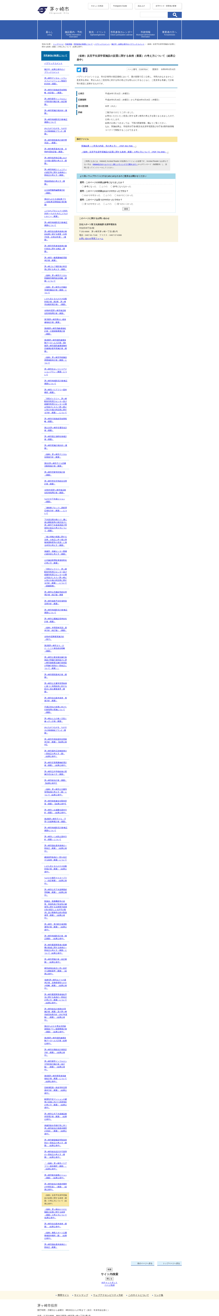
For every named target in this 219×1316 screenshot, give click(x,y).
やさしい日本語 (97, 6)
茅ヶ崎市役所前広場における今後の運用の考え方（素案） (55, 160)
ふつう (105, 186)
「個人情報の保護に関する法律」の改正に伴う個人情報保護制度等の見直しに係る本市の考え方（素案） (55, 541)
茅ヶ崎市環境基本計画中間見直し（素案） (55, 141)
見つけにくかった (125, 204)
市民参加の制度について (83, 44)
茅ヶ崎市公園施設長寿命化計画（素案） (55, 620)
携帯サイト (63, 1273)
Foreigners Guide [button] (120, 6)
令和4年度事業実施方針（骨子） (54, 637)
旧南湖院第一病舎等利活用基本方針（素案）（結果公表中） (55, 1090)
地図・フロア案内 (48, 1305)
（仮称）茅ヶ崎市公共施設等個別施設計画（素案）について (55, 290)
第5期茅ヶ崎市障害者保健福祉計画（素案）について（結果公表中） (55, 1079)
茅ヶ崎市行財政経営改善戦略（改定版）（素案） (55, 91)
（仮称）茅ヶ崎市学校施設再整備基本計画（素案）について (55, 360)
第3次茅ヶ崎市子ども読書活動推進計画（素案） (55, 464)
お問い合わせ (71, 1305)
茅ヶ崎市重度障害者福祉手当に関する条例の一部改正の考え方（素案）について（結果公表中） (55, 998)
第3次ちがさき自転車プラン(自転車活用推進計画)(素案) (55, 202)
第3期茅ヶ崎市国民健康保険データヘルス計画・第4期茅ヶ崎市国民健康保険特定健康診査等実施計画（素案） (55, 345)
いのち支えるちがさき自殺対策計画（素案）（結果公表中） (55, 869)
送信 (126, 209)
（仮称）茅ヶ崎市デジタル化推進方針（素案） (55, 455)
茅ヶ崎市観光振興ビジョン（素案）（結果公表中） (55, 1176)
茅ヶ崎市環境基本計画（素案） (55, 675)
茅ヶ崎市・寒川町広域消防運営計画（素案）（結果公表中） (55, 927)
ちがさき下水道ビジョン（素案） (54, 500)
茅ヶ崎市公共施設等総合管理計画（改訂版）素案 (55, 593)
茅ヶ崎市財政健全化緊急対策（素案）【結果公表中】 (55, 802)
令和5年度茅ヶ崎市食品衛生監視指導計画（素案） (55, 491)
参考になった (90, 186)
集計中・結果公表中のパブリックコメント (127, 44)
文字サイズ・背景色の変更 (166, 6)
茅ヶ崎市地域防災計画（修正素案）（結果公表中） (55, 937)
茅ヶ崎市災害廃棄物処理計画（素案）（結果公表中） (55, 763)
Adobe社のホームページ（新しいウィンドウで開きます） (115, 164)
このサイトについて (138, 1273)
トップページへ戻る (171, 1263)
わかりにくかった (125, 195)
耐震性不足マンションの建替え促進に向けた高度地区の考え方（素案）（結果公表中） (55, 1103)
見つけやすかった (92, 204)
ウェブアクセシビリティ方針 (108, 1273)
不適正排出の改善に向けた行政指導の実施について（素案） (55, 710)
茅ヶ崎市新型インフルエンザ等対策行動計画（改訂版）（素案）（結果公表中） (55, 1065)
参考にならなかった (122, 186)
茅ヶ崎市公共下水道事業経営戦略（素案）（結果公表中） (55, 892)
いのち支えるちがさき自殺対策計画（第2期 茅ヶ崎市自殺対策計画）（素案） (55, 301)
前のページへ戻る (144, 1263)
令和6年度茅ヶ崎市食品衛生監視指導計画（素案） (55, 311)
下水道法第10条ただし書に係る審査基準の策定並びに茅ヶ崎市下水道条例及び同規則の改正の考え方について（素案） (55, 525)
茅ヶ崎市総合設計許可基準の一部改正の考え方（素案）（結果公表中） (55, 1154)
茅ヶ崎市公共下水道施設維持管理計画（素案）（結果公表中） (55, 1116)
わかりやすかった (92, 195)
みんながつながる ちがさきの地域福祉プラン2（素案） (55, 730)
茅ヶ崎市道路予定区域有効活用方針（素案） (55, 602)
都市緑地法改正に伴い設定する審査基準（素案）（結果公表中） (55, 971)
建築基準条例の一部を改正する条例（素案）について (55, 858)
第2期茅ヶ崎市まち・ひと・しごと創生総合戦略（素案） (54, 648)
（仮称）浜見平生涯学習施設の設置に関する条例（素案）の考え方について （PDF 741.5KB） (125, 152)
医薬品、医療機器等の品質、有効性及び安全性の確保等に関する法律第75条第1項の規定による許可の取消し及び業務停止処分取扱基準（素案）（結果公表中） (55, 909)
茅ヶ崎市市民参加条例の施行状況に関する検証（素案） (55, 249)
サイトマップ (81, 1273)
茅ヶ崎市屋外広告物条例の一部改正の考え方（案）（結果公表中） (55, 754)
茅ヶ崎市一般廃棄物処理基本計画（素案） (55, 259)
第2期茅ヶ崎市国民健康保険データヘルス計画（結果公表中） (55, 1041)
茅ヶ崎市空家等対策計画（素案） (54, 473)
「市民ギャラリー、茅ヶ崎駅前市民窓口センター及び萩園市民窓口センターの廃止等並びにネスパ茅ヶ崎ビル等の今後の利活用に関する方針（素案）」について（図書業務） (55, 577)
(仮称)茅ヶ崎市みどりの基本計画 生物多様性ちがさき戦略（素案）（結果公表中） (55, 984)
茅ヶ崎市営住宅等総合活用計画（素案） (55, 482)
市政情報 (68, 44)
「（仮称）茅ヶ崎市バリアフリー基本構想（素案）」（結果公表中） (55, 1166)
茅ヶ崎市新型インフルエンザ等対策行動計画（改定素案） (55, 101)
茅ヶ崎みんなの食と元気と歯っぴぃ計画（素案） (55, 719)
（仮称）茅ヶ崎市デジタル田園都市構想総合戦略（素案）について (55, 278)
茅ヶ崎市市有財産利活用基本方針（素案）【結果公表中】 (55, 742)
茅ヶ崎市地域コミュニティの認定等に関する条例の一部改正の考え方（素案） (55, 172)
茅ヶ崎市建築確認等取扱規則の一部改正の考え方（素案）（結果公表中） (55, 1143)
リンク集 (158, 1273)
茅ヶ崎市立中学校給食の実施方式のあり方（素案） (55, 772)
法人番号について (72, 1299)
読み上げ (141, 6)
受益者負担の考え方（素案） (54, 182)
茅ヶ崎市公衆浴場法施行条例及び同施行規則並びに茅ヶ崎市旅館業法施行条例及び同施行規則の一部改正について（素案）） (55, 663)
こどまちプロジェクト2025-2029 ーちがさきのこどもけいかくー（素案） (56, 213)
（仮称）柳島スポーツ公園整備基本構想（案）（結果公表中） (55, 1235)
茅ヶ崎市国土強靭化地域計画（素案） (55, 437)
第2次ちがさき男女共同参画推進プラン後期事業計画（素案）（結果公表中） (55, 1029)
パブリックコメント (102, 44)
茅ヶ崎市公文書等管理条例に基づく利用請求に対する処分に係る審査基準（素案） (55, 687)
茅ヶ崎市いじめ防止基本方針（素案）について (55, 837)
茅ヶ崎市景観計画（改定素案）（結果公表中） (55, 960)
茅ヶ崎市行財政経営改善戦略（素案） (55, 420)
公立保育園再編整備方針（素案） (54, 191)
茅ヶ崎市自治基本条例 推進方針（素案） (55, 699)
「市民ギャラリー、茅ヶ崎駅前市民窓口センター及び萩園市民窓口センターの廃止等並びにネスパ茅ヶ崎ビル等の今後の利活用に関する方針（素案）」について (55, 406)
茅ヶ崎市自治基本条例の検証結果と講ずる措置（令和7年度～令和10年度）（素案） (55, 235)
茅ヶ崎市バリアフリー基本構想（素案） (55, 391)
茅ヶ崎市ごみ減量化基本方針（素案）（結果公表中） (55, 811)
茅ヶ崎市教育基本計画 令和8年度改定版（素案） (55, 150)
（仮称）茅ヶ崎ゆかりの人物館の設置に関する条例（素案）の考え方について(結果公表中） (55, 1213)
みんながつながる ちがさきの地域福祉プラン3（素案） (55, 131)
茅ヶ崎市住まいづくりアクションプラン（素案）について (55, 372)
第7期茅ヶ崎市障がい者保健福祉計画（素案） (55, 320)
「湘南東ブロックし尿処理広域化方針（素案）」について (55, 510)
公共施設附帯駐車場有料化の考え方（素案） (55, 561)
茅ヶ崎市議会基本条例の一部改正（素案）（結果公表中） (55, 848)
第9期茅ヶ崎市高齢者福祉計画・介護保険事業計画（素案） (55, 331)
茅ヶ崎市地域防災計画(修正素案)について (55, 120)
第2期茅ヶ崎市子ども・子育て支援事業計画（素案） (55, 820)
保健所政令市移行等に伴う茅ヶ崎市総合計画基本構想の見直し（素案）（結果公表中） (55, 1129)
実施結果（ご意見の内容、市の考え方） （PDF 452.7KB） (109, 146)
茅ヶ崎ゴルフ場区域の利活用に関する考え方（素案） (55, 267)
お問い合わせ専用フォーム (91, 239)
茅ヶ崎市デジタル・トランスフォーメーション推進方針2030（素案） (55, 81)
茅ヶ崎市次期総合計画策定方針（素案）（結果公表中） (55, 1052)
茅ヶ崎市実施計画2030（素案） (55, 111)
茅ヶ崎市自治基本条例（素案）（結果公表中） (55, 1225)
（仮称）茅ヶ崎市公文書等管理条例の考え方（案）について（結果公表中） (55, 792)
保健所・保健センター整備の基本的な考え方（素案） (55, 552)
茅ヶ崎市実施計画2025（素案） (55, 446)
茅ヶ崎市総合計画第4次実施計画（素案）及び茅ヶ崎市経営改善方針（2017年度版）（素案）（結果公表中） (55, 1014)
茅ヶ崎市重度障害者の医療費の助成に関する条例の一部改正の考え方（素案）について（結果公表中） (55, 949)
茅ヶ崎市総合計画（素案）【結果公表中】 (55, 781)
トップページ (58, 44)
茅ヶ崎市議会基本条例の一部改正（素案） (55, 1245)
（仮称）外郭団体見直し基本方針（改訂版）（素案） (55, 629)
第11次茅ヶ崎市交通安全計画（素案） (55, 429)
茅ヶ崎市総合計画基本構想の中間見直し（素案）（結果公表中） (55, 1187)
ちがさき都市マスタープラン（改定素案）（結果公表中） (55, 881)
